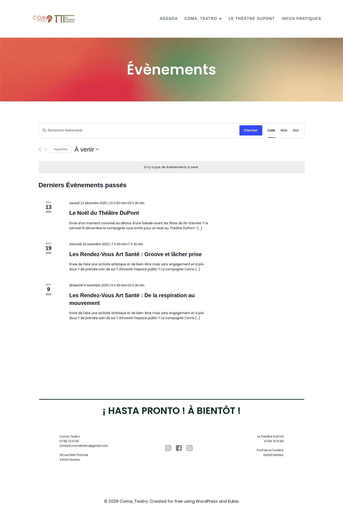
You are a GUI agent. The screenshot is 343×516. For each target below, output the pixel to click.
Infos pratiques (301, 19)
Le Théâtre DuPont (252, 19)
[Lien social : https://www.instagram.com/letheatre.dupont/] (191, 449)
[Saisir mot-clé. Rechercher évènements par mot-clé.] (139, 131)
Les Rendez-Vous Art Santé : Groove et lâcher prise (135, 255)
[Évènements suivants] (46, 150)
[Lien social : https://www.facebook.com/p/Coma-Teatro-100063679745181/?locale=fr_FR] (180, 449)
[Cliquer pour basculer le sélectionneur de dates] (86, 150)
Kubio (233, 502)
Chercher (251, 131)
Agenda (169, 19)
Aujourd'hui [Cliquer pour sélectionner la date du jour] (61, 150)
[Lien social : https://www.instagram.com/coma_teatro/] (170, 449)
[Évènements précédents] (40, 150)
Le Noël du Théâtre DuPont (104, 214)
